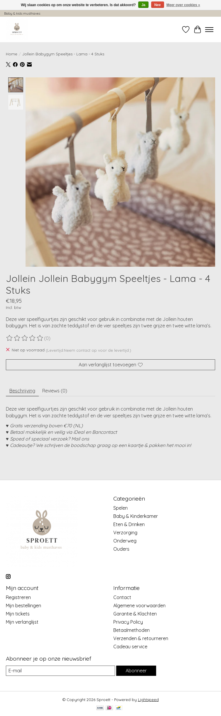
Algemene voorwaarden (139, 605)
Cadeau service (130, 646)
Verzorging (125, 532)
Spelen (120, 508)
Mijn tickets (18, 614)
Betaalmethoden (131, 630)
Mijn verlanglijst (22, 622)
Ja (143, 5)
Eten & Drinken (129, 524)
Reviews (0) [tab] (54, 391)
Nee (157, 5)
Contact (122, 597)
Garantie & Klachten (135, 614)
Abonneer (136, 671)
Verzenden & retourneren (140, 638)
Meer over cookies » (183, 5)
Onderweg (124, 541)
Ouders (121, 549)
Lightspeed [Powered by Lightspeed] (148, 699)
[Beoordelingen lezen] (25, 338)
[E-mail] (60, 671)
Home (11, 54)
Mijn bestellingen (23, 605)
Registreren (18, 597)
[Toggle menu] (209, 29)
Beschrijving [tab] (22, 391)
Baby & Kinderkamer (135, 516)
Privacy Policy (128, 622)
